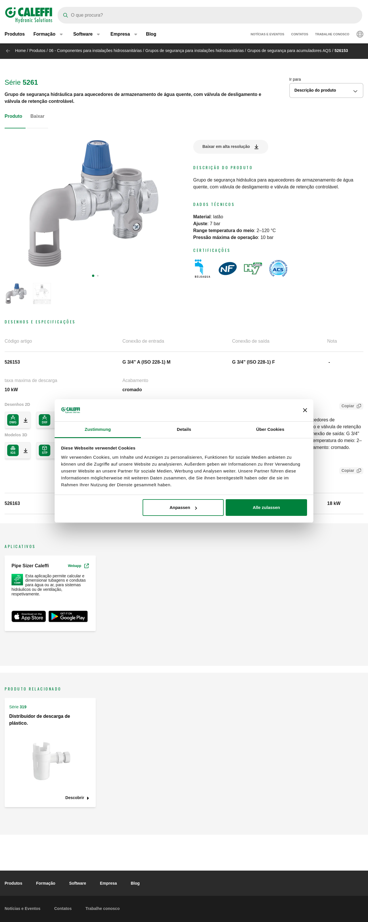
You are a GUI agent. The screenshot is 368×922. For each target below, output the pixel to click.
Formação (45, 883)
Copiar (346, 407)
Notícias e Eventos (267, 34)
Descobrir (74, 798)
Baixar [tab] (37, 116)
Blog (151, 34)
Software (77, 883)
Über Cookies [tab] (270, 429)
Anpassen (183, 507)
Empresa (108, 883)
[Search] (209, 15)
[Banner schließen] (305, 410)
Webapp (78, 566)
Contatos (299, 34)
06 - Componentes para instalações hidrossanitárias (95, 50)
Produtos (15, 34)
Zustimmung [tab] (98, 429)
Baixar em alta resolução (226, 146)
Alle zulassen (266, 507)
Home (20, 50)
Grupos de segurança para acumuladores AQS (289, 50)
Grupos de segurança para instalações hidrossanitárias (194, 50)
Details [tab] (184, 429)
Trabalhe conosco (332, 34)
